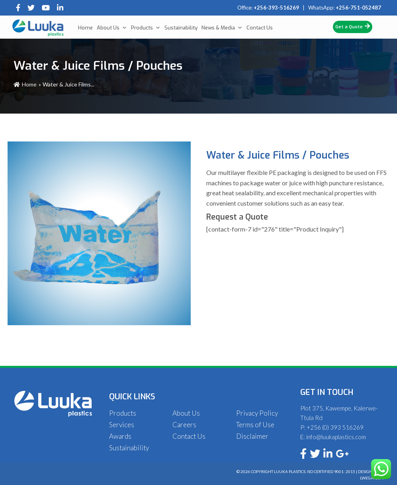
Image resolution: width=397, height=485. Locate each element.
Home (85, 27)
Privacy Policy (257, 413)
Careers (184, 424)
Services (121, 424)
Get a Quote (352, 26)
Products (145, 28)
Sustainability (181, 27)
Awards (120, 436)
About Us (112, 28)
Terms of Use (255, 424)
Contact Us (259, 27)
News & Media (222, 28)
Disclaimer (252, 436)
